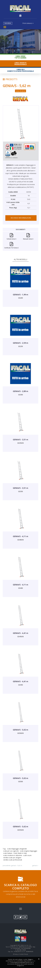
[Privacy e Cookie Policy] (20, 954)
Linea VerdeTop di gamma (20, 57)
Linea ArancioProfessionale (20, 63)
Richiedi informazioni (21, 218)
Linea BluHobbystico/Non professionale (20, 70)
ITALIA (27, 23)
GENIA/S (34, 865)
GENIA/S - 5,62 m (16, 865)
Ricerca (8, 23)
